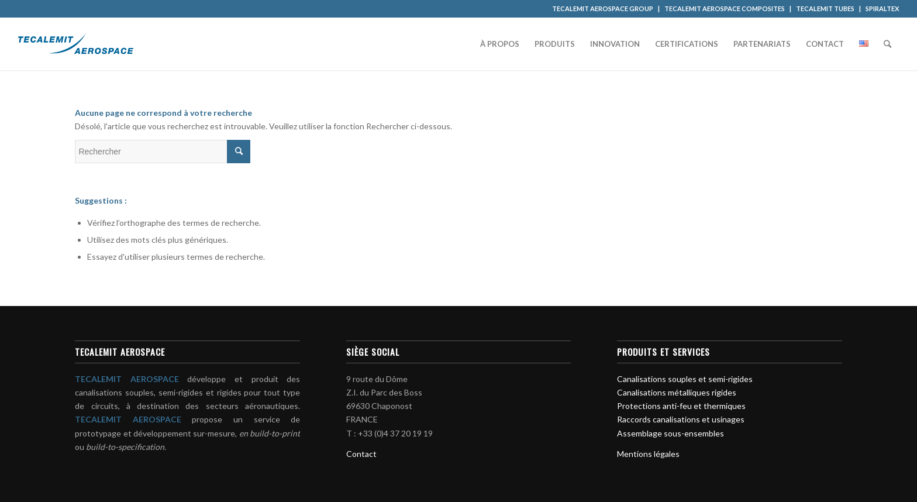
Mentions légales (648, 454)
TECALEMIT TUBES (825, 8)
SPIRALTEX (882, 8)
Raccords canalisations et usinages (680, 419)
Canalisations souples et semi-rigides (685, 379)
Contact (361, 454)
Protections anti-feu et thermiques (681, 406)
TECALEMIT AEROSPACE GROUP (602, 8)
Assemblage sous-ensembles (670, 433)
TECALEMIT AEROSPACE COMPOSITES (724, 8)
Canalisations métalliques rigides (676, 392)
